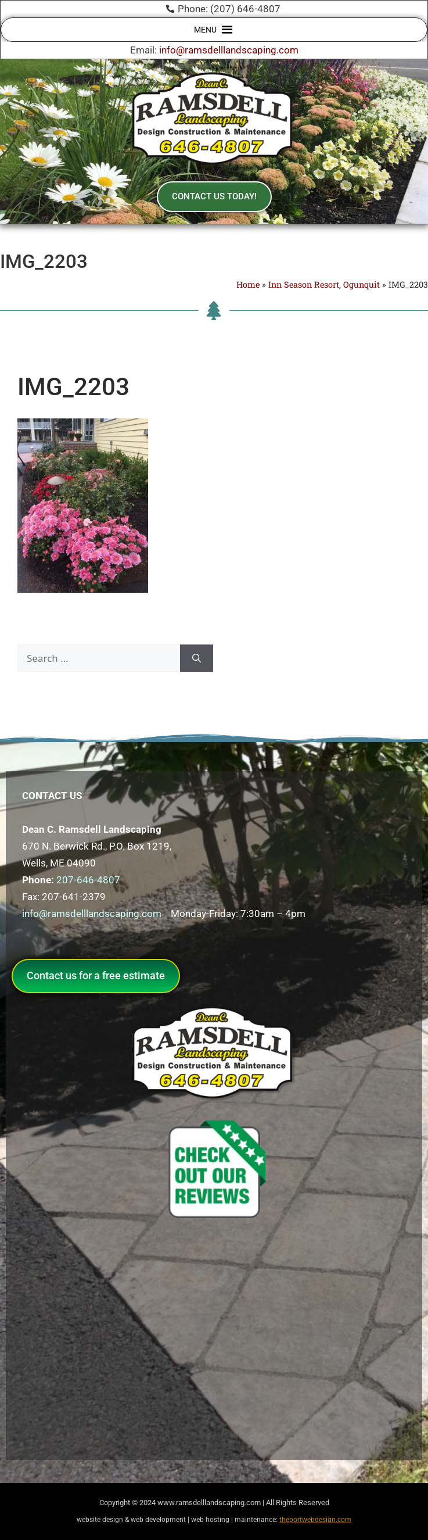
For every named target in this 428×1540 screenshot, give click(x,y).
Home (248, 284)
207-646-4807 (88, 880)
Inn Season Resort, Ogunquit (324, 284)
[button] (205, 29)
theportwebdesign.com (315, 1520)
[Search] (196, 658)
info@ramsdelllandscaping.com (228, 50)
